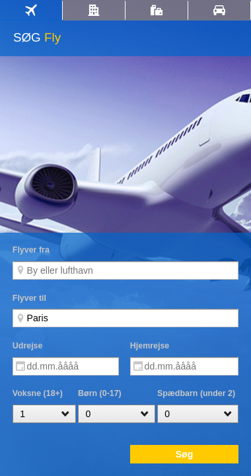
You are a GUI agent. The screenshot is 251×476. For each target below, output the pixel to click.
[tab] (31, 10)
